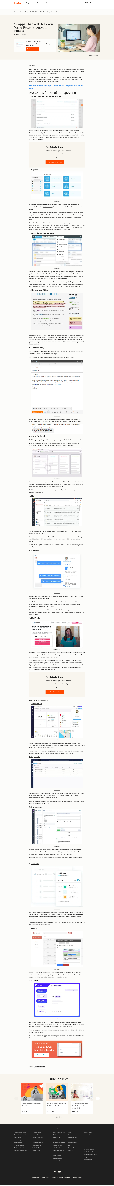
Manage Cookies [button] (77, 1177)
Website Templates (57, 1155)
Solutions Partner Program (90, 1151)
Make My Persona (56, 1140)
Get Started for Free (32, 49)
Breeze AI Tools (17, 1137)
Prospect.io (36, 807)
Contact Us (70, 1150)
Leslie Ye (23, 34)
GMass (34, 928)
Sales (21, 12)
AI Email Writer (17, 1153)
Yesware (35, 863)
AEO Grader (55, 1134)
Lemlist (34, 981)
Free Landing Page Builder (38, 1147)
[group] (32, 1098)
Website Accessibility (64, 1177)
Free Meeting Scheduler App (20, 1134)
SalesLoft (35, 757)
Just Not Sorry (37, 348)
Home (15, 12)
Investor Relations (72, 1142)
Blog (69, 1145)
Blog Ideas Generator (57, 1145)
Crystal (34, 169)
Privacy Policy (45, 1177)
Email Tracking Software (19, 1140)
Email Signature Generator (59, 1142)
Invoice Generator (57, 1147)
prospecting (56, 71)
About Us (70, 1132)
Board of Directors (72, 1140)
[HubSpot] (57, 1172)
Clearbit (35, 551)
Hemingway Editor (39, 290)
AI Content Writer (18, 1142)
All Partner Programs (89, 1149)
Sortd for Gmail (38, 436)
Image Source (57, 201)
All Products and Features (20, 1132)
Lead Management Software (20, 1150)
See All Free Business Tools (59, 1132)
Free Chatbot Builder (37, 1140)
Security (54, 1177)
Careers (70, 1134)
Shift (33, 496)
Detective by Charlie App (42, 233)
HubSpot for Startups (89, 1157)
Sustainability (71, 1147)
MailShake (35, 618)
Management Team (72, 1137)
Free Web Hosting (36, 1150)
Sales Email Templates (37, 1134)
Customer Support (88, 1132)
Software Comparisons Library (59, 1153)
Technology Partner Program (90, 1154)
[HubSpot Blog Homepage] (18, 3)
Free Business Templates (58, 1150)
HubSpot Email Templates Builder (46, 96)
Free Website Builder (37, 1132)
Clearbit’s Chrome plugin (41, 598)
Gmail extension (47, 207)
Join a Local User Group (89, 1134)
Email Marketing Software (20, 1147)
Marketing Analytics (36, 1145)
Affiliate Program (88, 1159)
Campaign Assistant (57, 1158)
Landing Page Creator (58, 1160)
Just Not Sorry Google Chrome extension (44, 351)
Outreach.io (36, 703)
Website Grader (56, 1137)
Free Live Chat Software (37, 1142)
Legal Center (35, 1177)
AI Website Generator (19, 1145)
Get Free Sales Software (55, 162)
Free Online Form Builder (37, 1137)
